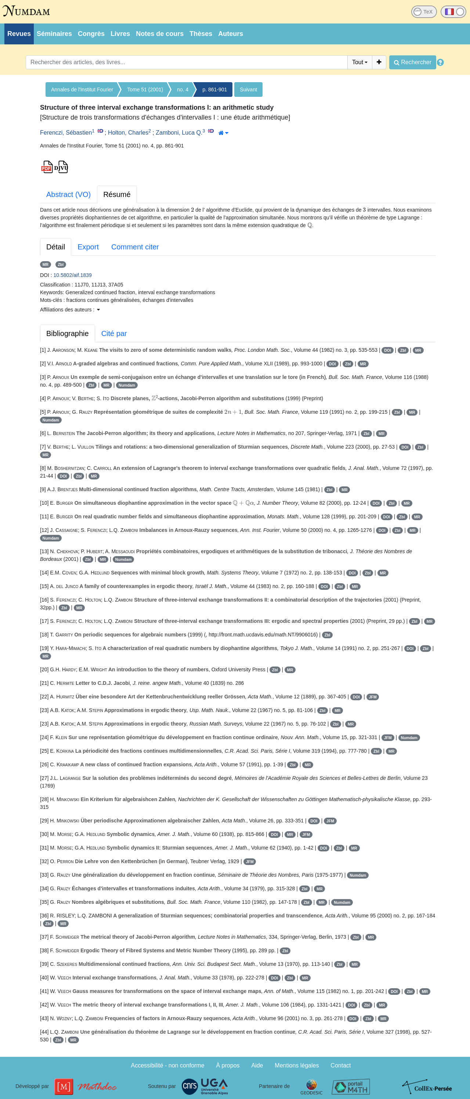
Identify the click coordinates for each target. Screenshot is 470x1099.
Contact (340, 1065)
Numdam (127, 385)
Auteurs (230, 33)
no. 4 (182, 89)
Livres (120, 33)
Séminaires (54, 33)
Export (88, 247)
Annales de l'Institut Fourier (82, 89)
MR (45, 264)
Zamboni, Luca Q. (179, 132)
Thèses (200, 33)
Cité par (114, 333)
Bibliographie (67, 333)
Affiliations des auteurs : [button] (70, 310)
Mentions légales (297, 1065)
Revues (19, 33)
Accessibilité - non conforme (168, 1065)
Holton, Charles (128, 132)
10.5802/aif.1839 (73, 275)
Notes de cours (160, 33)
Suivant (248, 89)
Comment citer (135, 247)
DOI (387, 350)
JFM (373, 697)
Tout (357, 62)
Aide (257, 1065)
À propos (228, 1065)
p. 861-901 (214, 89)
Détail (55, 247)
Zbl (61, 264)
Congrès (91, 33)
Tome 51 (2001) (145, 89)
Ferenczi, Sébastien (66, 132)
